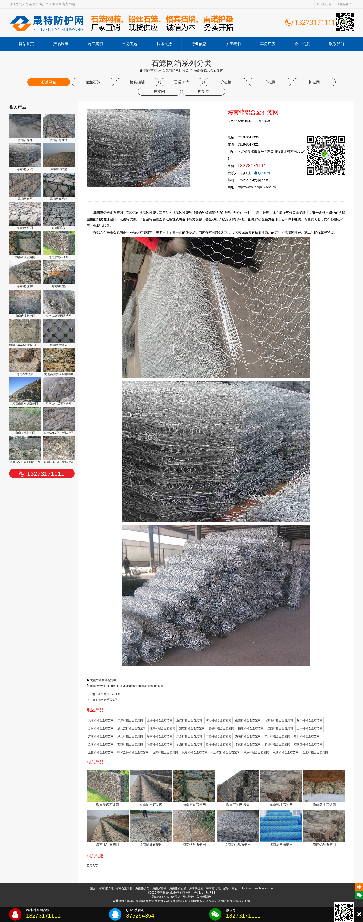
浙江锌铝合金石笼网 (192, 728)
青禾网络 (204, 896)
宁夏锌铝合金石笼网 (248, 744)
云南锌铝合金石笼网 (100, 744)
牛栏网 (159, 901)
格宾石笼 (132, 901)
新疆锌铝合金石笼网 (277, 744)
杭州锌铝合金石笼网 (285, 752)
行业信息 (198, 44)
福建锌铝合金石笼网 (250, 728)
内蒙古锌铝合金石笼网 (279, 720)
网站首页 (26, 44)
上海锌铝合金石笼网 (159, 720)
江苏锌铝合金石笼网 (162, 728)
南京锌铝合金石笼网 (256, 752)
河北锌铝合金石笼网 (218, 720)
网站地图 (344, 4)
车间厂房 (267, 44)
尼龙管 (150, 901)
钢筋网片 (226, 901)
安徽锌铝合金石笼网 (221, 728)
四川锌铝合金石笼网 (277, 736)
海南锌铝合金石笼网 (103, 680)
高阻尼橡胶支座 (198, 901)
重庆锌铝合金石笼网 (189, 720)
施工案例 (95, 44)
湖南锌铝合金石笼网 (159, 736)
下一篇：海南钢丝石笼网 (102, 699)
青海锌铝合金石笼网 (218, 744)
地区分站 (324, 4)
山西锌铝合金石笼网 (248, 720)
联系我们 (336, 44)
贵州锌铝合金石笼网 (306, 736)
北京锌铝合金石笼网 (100, 720)
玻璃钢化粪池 (241, 901)
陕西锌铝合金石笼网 (159, 744)
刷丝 (142, 901)
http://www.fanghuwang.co (257, 187)
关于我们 (233, 44)
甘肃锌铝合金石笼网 (189, 744)
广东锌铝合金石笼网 (189, 736)
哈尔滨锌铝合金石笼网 (225, 752)
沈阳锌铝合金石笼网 (165, 752)
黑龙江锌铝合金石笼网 (131, 728)
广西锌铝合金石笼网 (218, 736)
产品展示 (60, 44)
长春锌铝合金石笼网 (194, 752)
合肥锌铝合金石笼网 (315, 752)
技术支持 (164, 44)
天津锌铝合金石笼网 (130, 720)
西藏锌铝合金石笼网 (130, 744)
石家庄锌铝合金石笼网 (308, 744)
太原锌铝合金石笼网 (100, 752)
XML (198, 892)
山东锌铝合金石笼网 (309, 728)
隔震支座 (182, 901)
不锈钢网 (169, 901)
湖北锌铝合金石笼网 (130, 736)
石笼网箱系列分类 (175, 70)
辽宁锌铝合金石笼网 (309, 720)
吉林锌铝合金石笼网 (100, 728)
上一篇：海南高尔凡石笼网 (104, 694)
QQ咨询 (262, 173)
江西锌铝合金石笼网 (280, 728)
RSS (210, 892)
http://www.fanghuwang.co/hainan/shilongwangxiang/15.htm (127, 685)
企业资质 (302, 44)
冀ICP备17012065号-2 (165, 896)
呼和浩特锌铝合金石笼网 (133, 752)
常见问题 (129, 44)
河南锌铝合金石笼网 (100, 736)
